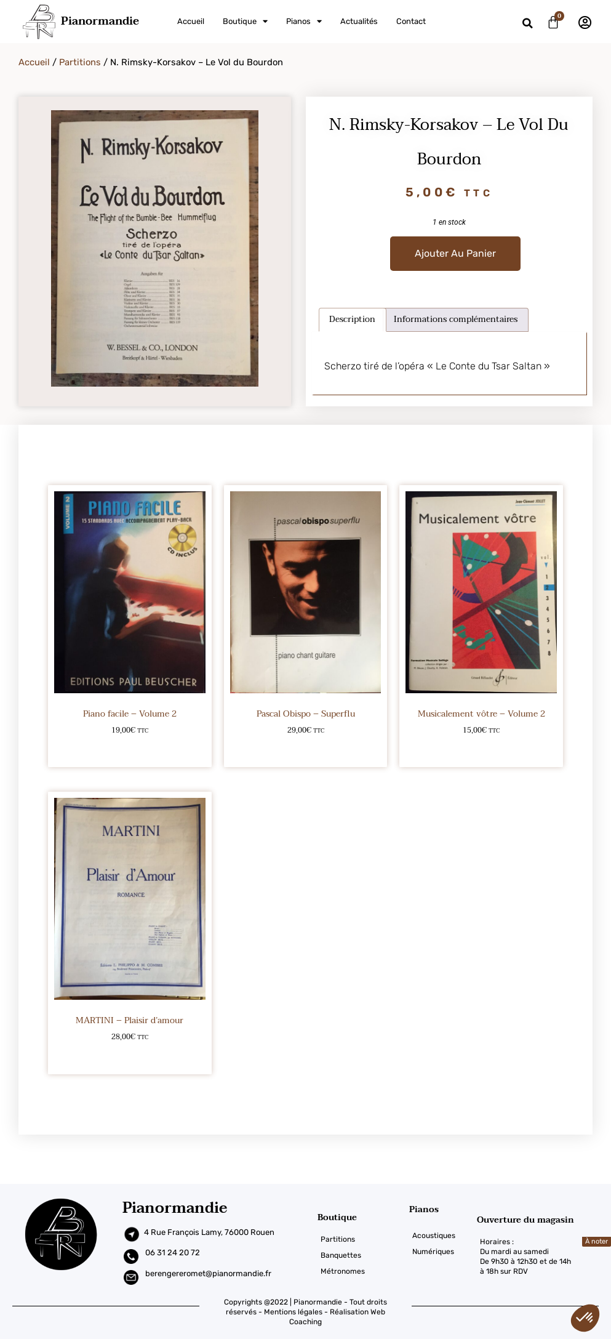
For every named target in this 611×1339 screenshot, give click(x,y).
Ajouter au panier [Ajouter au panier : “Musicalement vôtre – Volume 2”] (481, 749)
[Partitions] (363, 1239)
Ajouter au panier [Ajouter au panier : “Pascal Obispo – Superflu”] (305, 749)
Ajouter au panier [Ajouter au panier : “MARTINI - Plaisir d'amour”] (129, 1057)
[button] (527, 23)
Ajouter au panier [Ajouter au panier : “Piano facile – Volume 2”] (129, 749)
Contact (411, 21)
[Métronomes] (363, 1271)
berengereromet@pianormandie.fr (208, 1273)
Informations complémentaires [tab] (455, 319)
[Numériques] (442, 1252)
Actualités (359, 21)
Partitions (80, 62)
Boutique (245, 21)
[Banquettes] (363, 1255)
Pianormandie (100, 21)
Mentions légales (293, 1312)
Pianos (304, 21)
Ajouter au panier (455, 253)
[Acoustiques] (442, 1235)
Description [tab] (352, 319)
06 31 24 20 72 (172, 1252)
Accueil (190, 21)
